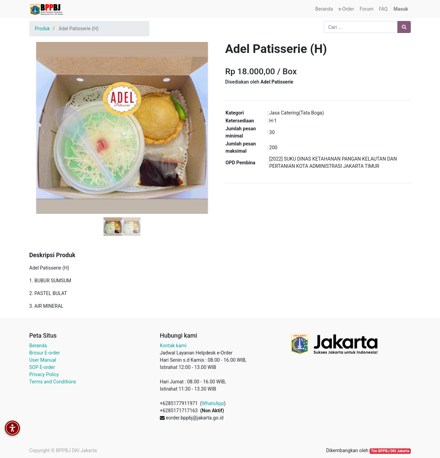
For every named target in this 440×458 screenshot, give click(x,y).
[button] (43, 110)
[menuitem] (324, 9)
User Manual (42, 360)
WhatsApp (213, 403)
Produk (42, 28)
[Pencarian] (404, 27)
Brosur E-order (44, 353)
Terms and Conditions (52, 381)
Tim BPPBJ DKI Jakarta (390, 451)
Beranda (38, 345)
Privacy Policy (44, 374)
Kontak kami (173, 345)
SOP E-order (42, 367)
